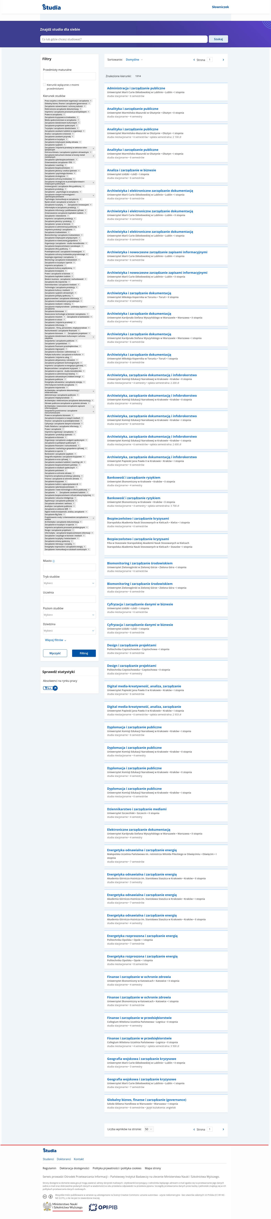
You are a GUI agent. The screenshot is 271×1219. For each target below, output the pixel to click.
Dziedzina (49, 624)
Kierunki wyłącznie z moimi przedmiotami (63, 86)
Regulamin (49, 1168)
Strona (201, 60)
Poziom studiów (53, 608)
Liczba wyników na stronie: (125, 1129)
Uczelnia (48, 592)
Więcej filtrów (54, 640)
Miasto (47, 561)
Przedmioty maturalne (57, 70)
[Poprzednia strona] (193, 59)
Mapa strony (153, 1168)
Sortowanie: (115, 59)
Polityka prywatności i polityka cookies (117, 1168)
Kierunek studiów (54, 96)
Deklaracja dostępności (74, 1168)
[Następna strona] (223, 59)
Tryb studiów (51, 577)
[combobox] (69, 75)
